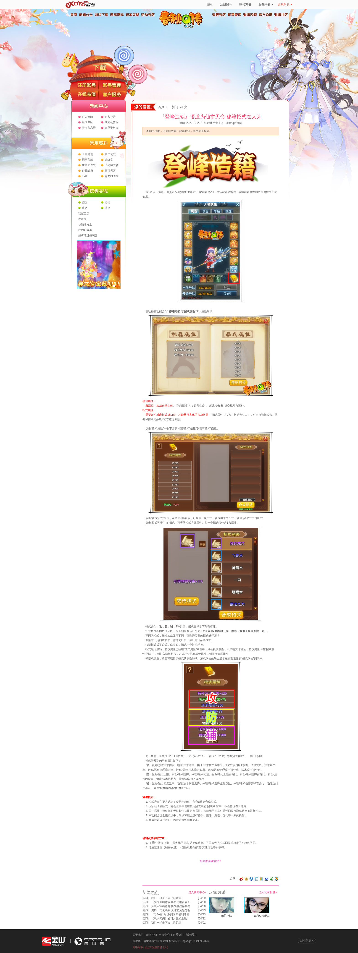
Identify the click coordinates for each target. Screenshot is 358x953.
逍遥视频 (250, 15)
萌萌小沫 (226, 915)
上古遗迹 (87, 154)
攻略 (84, 207)
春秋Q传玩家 (261, 915)
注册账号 (226, 4)
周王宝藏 (87, 159)
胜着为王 (83, 219)
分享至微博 (241, 879)
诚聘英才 (191, 934)
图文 (84, 202)
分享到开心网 (246, 879)
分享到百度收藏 (266, 879)
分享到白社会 (256, 879)
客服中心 (164, 934)
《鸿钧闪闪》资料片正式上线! (169, 918)
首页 (73, 15)
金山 (54, 941)
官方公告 (110, 116)
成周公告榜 (111, 122)
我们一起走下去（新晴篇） (167, 898)
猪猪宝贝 (83, 213)
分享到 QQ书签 (261, 879)
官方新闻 (87, 116)
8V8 (84, 176)
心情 (107, 202)
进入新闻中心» (197, 892)
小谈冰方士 (85, 224)
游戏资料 (117, 15)
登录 (210, 4)
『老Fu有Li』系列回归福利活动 (170, 914)
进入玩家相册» (268, 892)
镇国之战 (110, 154)
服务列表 (265, 4)
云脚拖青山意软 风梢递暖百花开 (170, 902)
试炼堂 (109, 159)
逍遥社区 (281, 15)
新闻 (175, 107)
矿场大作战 (89, 165)
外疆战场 (87, 170)
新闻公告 (86, 15)
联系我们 (178, 934)
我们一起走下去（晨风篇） (167, 922)
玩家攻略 (132, 15)
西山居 (92, 941)
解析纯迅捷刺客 (87, 235)
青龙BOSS (111, 176)
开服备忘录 (89, 127)
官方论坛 (265, 15)
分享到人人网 (251, 879)
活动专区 (148, 15)
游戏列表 (285, 4)
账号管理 (234, 15)
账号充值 (245, 4)
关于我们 (137, 934)
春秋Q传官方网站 (182, 27)
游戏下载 (101, 15)
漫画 (107, 207)
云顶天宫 (110, 170)
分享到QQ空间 (276, 879)
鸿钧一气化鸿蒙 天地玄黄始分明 (170, 910)
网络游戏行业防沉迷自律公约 (150, 947)
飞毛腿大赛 (111, 165)
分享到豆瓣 (271, 879)
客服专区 (219, 15)
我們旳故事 (85, 230)
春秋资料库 (111, 127)
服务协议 (151, 934)
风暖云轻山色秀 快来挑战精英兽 (170, 906)
